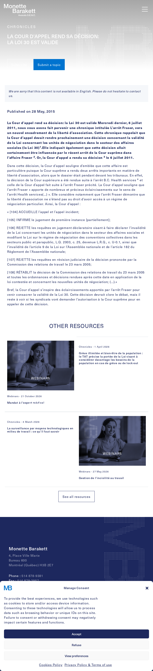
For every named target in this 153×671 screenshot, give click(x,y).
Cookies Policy (50, 664)
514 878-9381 (32, 575)
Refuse (76, 645)
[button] (147, 588)
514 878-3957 (28, 580)
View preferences (76, 656)
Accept (76, 634)
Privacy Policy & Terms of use (88, 664)
